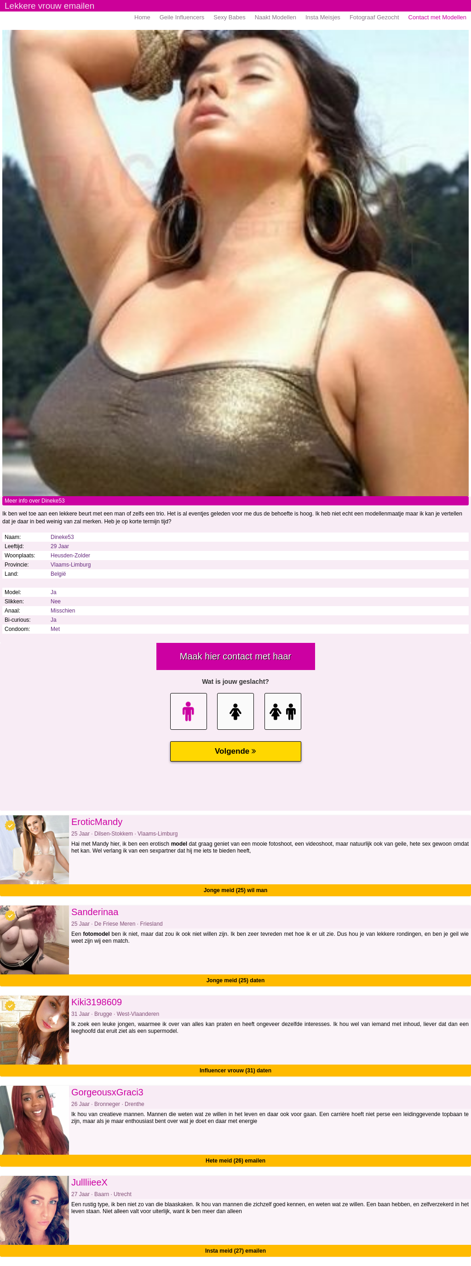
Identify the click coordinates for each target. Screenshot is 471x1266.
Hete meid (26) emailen (235, 1160)
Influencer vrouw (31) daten (235, 1070)
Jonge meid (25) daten (236, 980)
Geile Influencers (182, 17)
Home (142, 17)
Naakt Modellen (275, 17)
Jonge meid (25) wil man (236, 890)
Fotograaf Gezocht (374, 17)
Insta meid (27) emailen (235, 1251)
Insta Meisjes (322, 17)
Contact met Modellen (437, 17)
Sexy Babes (229, 17)
